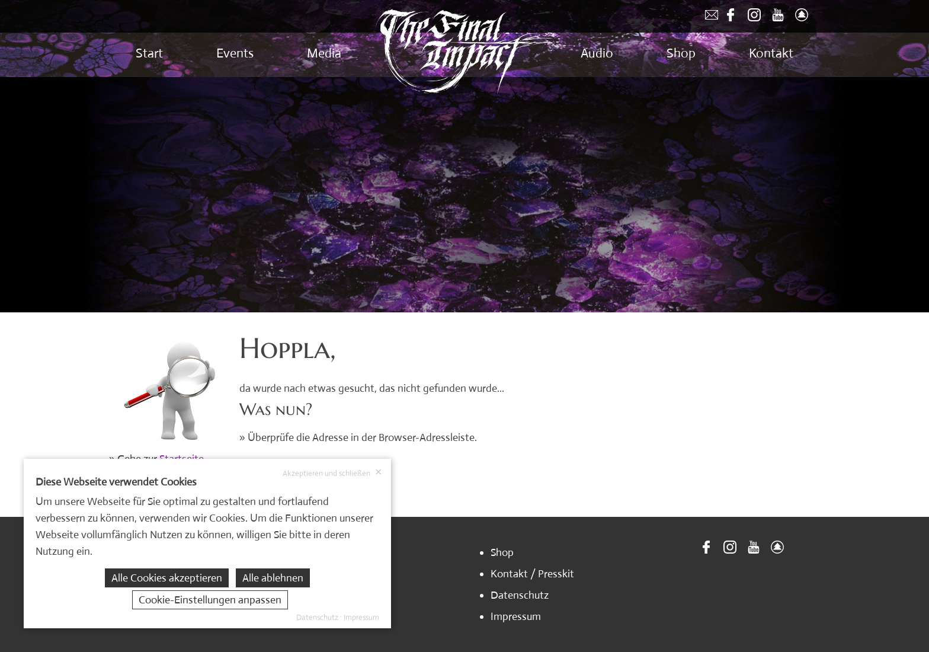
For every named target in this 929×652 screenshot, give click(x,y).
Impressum (516, 616)
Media (324, 53)
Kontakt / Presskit (532, 573)
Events (235, 53)
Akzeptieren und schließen (332, 473)
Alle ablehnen (272, 577)
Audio (597, 53)
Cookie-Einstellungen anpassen (210, 599)
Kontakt (771, 53)
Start (149, 53)
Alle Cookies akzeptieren (166, 577)
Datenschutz (520, 595)
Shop (681, 53)
